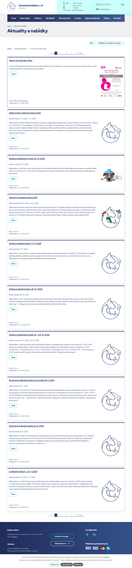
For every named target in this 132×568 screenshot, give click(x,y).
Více (13, 74)
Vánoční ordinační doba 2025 (23, 196)
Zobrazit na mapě (60, 534)
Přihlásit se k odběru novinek (110, 43)
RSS (91, 43)
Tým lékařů (50, 18)
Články (107, 18)
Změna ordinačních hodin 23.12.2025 (27, 157)
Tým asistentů (64, 18)
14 (77, 53)
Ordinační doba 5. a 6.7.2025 (23, 468)
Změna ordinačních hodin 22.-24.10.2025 (29, 332)
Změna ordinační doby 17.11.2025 (25, 242)
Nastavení (78, 564)
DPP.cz (15, 533)
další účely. (107, 557)
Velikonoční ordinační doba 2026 (25, 112)
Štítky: (9, 48)
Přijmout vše (54, 564)
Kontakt (117, 18)
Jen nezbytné (66, 564)
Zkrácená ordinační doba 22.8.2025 (26, 423)
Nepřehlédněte (20, 48)
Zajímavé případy (92, 18)
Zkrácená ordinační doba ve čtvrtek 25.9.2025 (31, 378)
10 (71, 53)
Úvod (13, 18)
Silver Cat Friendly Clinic (20, 60)
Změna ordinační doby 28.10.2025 (25, 287)
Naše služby (25, 18)
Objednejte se (62, 543)
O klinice (38, 18)
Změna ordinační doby (38, 48)
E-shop (78, 18)
